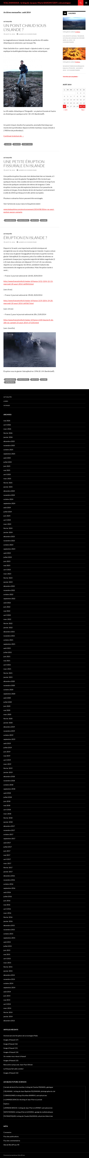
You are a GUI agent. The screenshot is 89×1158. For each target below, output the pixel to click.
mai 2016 (6, 905)
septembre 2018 (9, 789)
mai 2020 (6, 710)
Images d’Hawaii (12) (10, 1073)
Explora (6, 1104)
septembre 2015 (9, 938)
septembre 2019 (9, 739)
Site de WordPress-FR (11, 1145)
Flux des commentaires (11, 1141)
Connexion (7, 1132)
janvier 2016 (8, 921)
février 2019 (7, 768)
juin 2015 (6, 950)
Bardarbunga (10, 220)
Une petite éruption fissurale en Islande (24, 163)
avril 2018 (7, 810)
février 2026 (7, 433)
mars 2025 (7, 479)
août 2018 (7, 793)
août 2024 (7, 507)
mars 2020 (7, 714)
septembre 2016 (9, 888)
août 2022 (7, 603)
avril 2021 (7, 665)
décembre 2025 (9, 441)
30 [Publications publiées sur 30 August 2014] (81, 106)
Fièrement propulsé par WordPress (14, 1155)
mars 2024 (7, 524)
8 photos (77, 62)
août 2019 (7, 743)
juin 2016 (6, 901)
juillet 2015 (7, 946)
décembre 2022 (9, 586)
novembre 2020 (9, 685)
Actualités (7, 21)
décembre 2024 (9, 491)
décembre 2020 (9, 681)
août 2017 (7, 843)
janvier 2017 (8, 872)
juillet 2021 (7, 652)
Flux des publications (11, 1136)
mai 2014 (6, 1000)
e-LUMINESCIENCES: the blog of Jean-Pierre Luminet (23, 1100)
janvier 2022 (8, 627)
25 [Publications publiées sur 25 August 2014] (64, 106)
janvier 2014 (8, 1016)
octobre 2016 (8, 884)
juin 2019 (6, 752)
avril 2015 (7, 959)
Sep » (83, 110)
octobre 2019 (8, 735)
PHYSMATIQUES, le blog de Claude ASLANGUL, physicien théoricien (28, 1116)
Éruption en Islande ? (25, 237)
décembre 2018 (9, 776)
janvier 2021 (8, 677)
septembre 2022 (9, 599)
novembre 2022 (9, 590)
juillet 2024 (7, 512)
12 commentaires (73, 70)
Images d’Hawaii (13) (10, 1060)
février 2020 (7, 719)
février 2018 (7, 818)
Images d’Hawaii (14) (10, 1052)
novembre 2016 (9, 880)
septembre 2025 (9, 454)
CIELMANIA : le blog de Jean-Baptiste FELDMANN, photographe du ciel (29, 1091)
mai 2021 (6, 661)
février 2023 (7, 578)
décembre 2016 (9, 876)
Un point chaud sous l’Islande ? (24, 27)
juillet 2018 (7, 797)
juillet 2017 (7, 847)
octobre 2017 (8, 834)
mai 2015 (6, 954)
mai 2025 (6, 470)
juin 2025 (6, 466)
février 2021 (7, 673)
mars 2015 (7, 963)
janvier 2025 (8, 487)
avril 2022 (7, 615)
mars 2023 (7, 574)
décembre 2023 (9, 536)
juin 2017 (6, 851)
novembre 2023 (9, 541)
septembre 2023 (9, 549)
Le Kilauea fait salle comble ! (13, 1069)
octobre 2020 (8, 690)
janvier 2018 (8, 822)
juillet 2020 (7, 702)
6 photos (77, 32)
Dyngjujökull (23, 220)
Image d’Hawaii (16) (10, 1044)
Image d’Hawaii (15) (10, 1048)
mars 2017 (7, 863)
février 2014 (7, 1012)
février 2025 (7, 483)
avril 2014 (7, 1004)
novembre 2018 (9, 781)
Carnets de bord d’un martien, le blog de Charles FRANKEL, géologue (28, 1087)
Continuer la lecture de (13, 136)
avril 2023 (7, 570)
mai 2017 (6, 855)
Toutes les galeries (71, 76)
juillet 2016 (7, 896)
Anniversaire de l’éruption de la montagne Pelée (20, 1036)
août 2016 (7, 892)
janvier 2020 (8, 723)
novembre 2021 (9, 636)
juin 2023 (6, 561)
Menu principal (86, 3)
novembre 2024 (9, 495)
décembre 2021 (9, 632)
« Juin (65, 110)
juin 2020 (6, 706)
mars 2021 (7, 669)
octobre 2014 (8, 983)
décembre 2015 (9, 925)
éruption (35, 220)
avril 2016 (7, 909)
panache (17, 144)
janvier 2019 (8, 772)
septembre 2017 (9, 839)
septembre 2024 (9, 503)
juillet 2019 (7, 747)
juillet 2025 (7, 462)
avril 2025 (7, 474)
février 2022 (7, 623)
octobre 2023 (8, 545)
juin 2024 (6, 516)
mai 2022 (6, 611)
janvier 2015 (8, 971)
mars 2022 (7, 619)
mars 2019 (7, 764)
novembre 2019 (9, 731)
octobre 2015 (8, 934)
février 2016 (7, 917)
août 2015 (7, 942)
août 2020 (7, 698)
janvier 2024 (8, 532)
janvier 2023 (8, 582)
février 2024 (7, 528)
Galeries (72, 13)
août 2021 (7, 648)
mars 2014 (7, 1008)
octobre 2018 (8, 785)
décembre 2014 (9, 975)
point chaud (27, 144)
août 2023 (7, 553)
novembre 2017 (9, 830)
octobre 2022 (8, 594)
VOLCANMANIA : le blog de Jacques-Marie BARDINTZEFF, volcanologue (37, 2)
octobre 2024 (8, 499)
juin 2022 (6, 607)
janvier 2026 (8, 437)
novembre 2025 (9, 445)
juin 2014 (6, 996)
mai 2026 (6, 421)
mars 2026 (7, 429)
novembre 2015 (9, 930)
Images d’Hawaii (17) (10, 1040)
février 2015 (7, 967)
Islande (8, 144)
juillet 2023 (7, 557)
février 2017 (7, 867)
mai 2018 (6, 805)
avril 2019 (7, 760)
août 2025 (7, 458)
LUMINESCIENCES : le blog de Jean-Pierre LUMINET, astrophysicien (28, 1108)
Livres (5, 401)
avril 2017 (7, 859)
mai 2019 (6, 756)
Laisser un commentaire (28, 34)
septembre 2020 (9, 694)
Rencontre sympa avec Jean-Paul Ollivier (18, 1065)
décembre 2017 (9, 826)
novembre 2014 (9, 979)
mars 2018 (7, 814)
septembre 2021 (9, 644)
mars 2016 (7, 913)
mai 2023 (6, 565)
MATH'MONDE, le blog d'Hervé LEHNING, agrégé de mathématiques (28, 1112)
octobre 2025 (8, 450)
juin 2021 (6, 656)
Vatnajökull (10, 382)
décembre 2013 (9, 1021)
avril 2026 (7, 425)
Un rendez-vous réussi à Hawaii (14, 1056)
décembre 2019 (9, 727)
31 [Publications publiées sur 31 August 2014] (84, 106)
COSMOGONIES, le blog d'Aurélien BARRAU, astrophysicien (25, 1095)
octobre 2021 (8, 640)
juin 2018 (6, 801)
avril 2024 (7, 520)
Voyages (6, 405)
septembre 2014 (9, 987)
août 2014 (7, 992)
